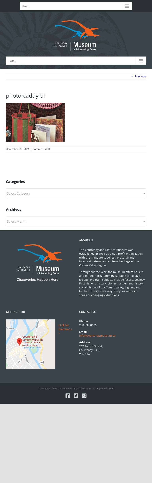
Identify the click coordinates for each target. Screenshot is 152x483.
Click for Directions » (65, 329)
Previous (140, 76)
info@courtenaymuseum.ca (97, 335)
